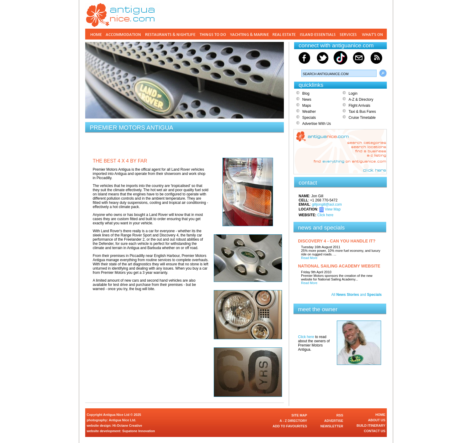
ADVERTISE (333, 420)
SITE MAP (299, 415)
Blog (305, 93)
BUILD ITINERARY (370, 425)
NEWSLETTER (331, 426)
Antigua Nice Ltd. (122, 420)
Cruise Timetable (362, 117)
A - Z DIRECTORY (293, 420)
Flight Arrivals (359, 105)
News (306, 99)
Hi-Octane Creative (127, 425)
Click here (325, 215)
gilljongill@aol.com (327, 204)
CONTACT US (374, 431)
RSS (339, 415)
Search (383, 73)
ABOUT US (376, 420)
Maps (306, 105)
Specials (309, 117)
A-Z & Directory (361, 99)
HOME (380, 414)
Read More (309, 258)
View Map (332, 209)
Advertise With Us (316, 124)
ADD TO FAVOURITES (290, 426)
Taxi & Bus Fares (362, 111)
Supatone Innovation (138, 431)
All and (356, 295)
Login (353, 93)
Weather (309, 111)
